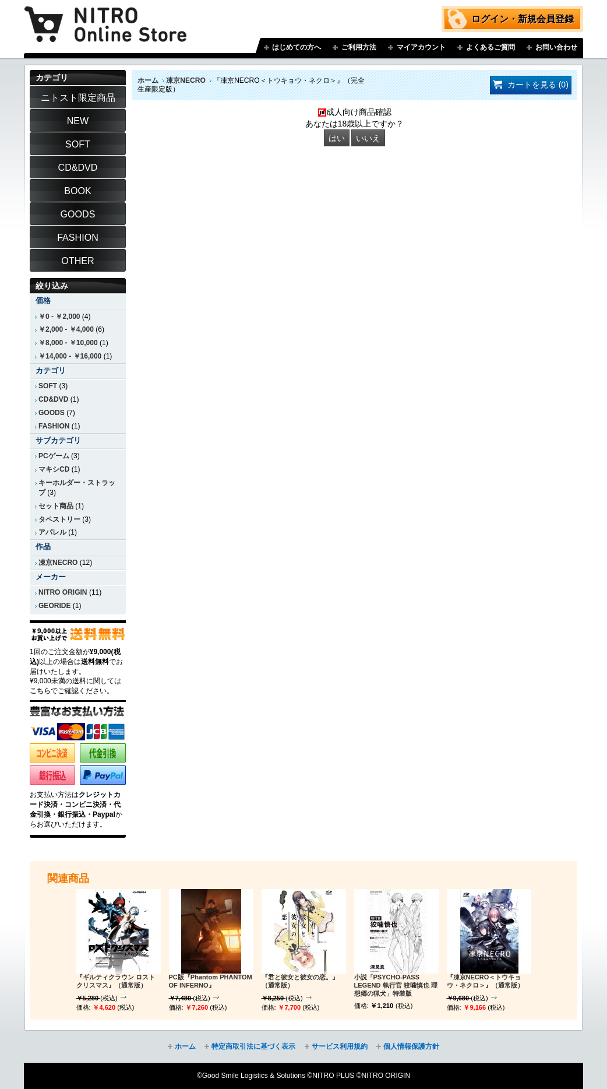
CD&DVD (53, 399)
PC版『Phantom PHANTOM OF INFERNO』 (210, 981)
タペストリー (59, 519)
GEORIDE (54, 606)
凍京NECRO (185, 80)
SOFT (47, 386)
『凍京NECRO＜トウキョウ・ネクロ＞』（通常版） (485, 981)
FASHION (53, 426)
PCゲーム (53, 456)
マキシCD (53, 469)
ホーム (147, 80)
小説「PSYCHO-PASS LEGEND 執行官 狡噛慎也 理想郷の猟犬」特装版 (395, 985)
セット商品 (55, 506)
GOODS (51, 413)
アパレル (52, 532)
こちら (40, 691)
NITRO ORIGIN (62, 592)
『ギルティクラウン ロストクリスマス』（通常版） (115, 981)
